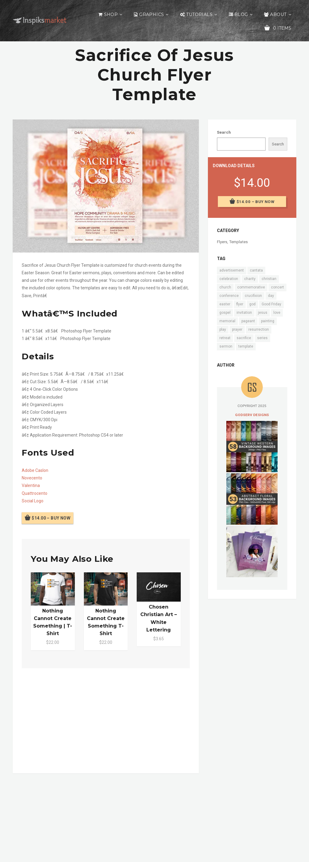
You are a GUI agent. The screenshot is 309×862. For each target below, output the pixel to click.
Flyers (222, 242)
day (271, 296)
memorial (227, 321)
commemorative (251, 287)
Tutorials (199, 14)
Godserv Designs (252, 415)
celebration (228, 279)
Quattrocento (34, 493)
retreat (225, 338)
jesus (262, 312)
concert (277, 287)
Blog (241, 14)
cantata (256, 270)
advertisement (231, 270)
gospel (225, 312)
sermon (225, 346)
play (222, 329)
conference (229, 296)
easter (224, 304)
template (245, 346)
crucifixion (253, 296)
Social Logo (32, 500)
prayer (237, 329)
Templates (238, 242)
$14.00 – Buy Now (51, 518)
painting (267, 321)
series (262, 338)
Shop (111, 14)
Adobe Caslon (35, 470)
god (252, 304)
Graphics (151, 14)
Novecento (32, 478)
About (278, 14)
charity (250, 279)
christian (269, 279)
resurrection (258, 329)
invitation (244, 312)
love (276, 312)
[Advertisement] (106, 719)
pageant (248, 321)
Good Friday (271, 304)
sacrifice (244, 338)
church (225, 287)
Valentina (31, 485)
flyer (239, 304)
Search (224, 132)
